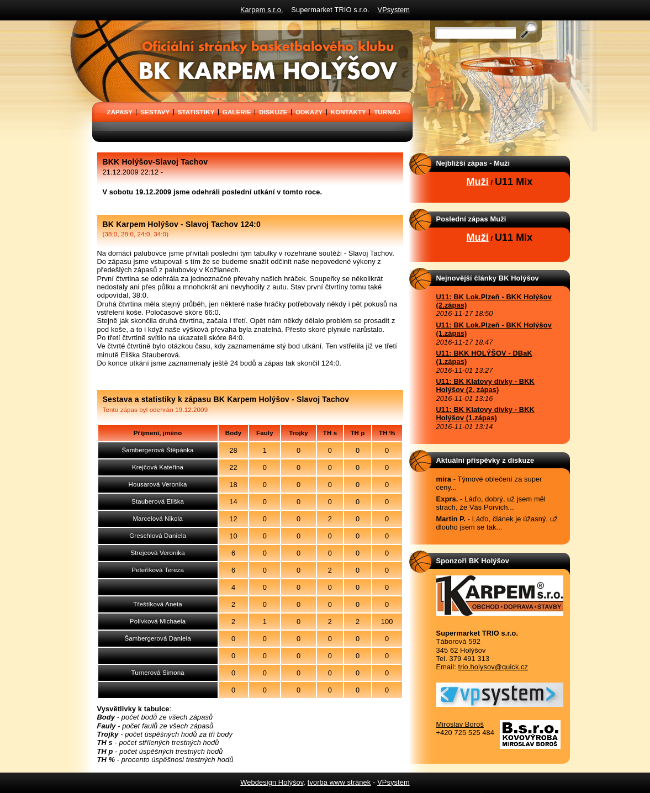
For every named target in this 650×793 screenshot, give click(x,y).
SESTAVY (155, 112)
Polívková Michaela (158, 621)
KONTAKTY (348, 112)
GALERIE (237, 112)
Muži (478, 181)
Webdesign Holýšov (271, 782)
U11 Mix (514, 181)
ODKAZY (309, 112)
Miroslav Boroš (460, 724)
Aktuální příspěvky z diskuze (485, 460)
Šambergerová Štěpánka (158, 450)
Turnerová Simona (157, 672)
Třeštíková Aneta (157, 604)
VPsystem (394, 10)
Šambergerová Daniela (157, 638)
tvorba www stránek (339, 782)
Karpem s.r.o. (261, 10)
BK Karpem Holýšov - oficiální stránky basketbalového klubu (95, 24)
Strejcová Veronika (157, 552)
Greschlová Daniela (157, 535)
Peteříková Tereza (157, 570)
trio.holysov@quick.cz (493, 667)
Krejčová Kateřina (157, 467)
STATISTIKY (196, 112)
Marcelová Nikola (157, 518)
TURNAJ (387, 112)
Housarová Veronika (158, 484)
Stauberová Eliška (157, 501)
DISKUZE (273, 112)
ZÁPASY (120, 112)
